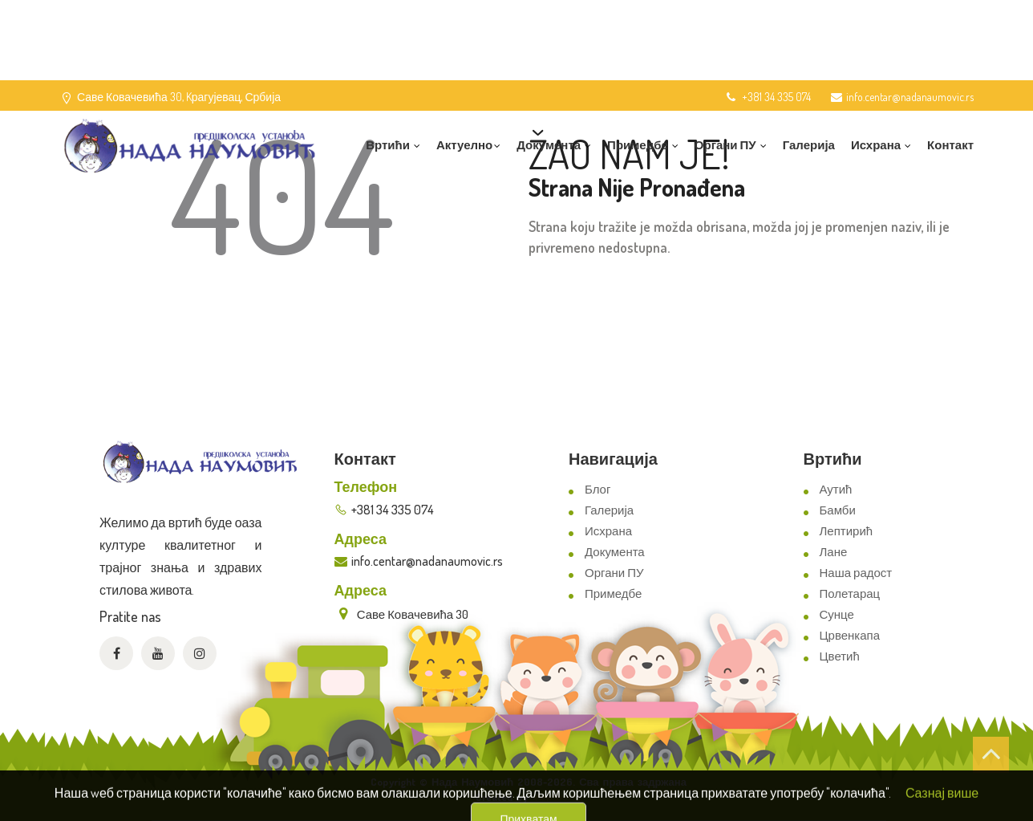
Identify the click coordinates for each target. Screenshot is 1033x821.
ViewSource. (557, 797)
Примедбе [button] (643, 144)
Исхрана (608, 531)
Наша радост (856, 572)
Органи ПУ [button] (731, 144)
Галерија (809, 144)
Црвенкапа (850, 635)
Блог (597, 489)
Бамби (838, 510)
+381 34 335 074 (767, 97)
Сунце (837, 614)
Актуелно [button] (468, 144)
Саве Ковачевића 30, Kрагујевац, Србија (179, 97)
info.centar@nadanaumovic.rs (902, 97)
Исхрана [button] (881, 144)
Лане (834, 551)
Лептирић (846, 531)
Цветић (840, 656)
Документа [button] (553, 144)
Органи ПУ (614, 572)
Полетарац (850, 593)
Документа (615, 551)
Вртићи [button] (393, 144)
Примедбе (613, 593)
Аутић (836, 489)
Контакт (950, 144)
